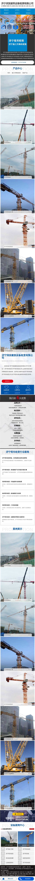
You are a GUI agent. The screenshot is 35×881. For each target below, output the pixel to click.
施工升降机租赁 (16, 72)
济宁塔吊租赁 (7, 107)
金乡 (24, 873)
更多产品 (25, 72)
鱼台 (27, 873)
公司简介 (17, 10)
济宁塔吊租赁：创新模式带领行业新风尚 (13, 517)
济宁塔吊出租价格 (8, 350)
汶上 (19, 873)
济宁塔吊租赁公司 (26, 868)
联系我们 (28, 13)
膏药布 (7, 872)
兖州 (8, 873)
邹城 (13, 873)
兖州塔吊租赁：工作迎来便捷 (10, 505)
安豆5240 (22, 872)
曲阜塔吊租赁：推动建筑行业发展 (11, 493)
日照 (30, 873)
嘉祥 (16, 873)
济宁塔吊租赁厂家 (8, 212)
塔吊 (9, 72)
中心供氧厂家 (28, 872)
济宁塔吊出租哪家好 (9, 316)
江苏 (32, 873)
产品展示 (28, 10)
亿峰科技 (11, 875)
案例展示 (6, 13)
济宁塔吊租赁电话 (8, 246)
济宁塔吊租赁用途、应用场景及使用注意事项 (14, 458)
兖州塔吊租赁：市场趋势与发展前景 (12, 481)
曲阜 (10, 873)
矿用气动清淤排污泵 (15, 872)
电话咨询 (25, 879)
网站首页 (6, 10)
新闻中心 (17, 13)
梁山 (21, 873)
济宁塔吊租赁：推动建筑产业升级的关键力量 (14, 469)
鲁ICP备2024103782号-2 (20, 875)
